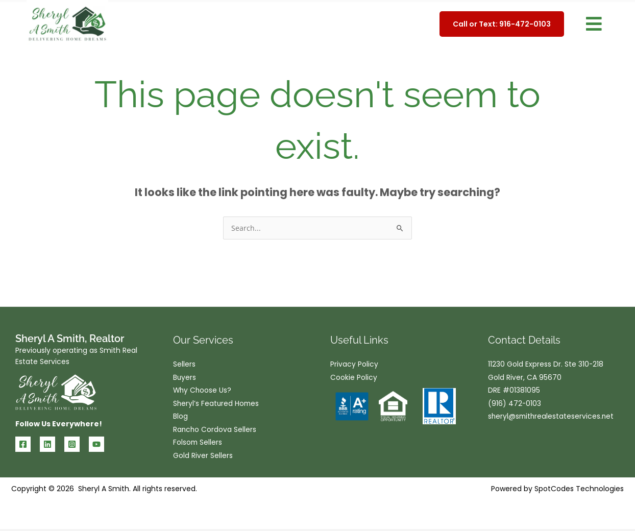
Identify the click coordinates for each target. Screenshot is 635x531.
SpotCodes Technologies (579, 491)
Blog (180, 418)
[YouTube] (96, 444)
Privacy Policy (354, 364)
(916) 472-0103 (515, 404)
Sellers (184, 364)
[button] (593, 24)
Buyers (185, 378)
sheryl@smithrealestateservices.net (552, 418)
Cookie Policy (353, 378)
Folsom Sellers (198, 444)
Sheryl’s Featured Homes (217, 404)
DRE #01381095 (514, 391)
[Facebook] (23, 444)
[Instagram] (72, 444)
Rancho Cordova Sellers (215, 431)
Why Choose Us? (203, 391)
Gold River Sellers (203, 457)
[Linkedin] (47, 444)
